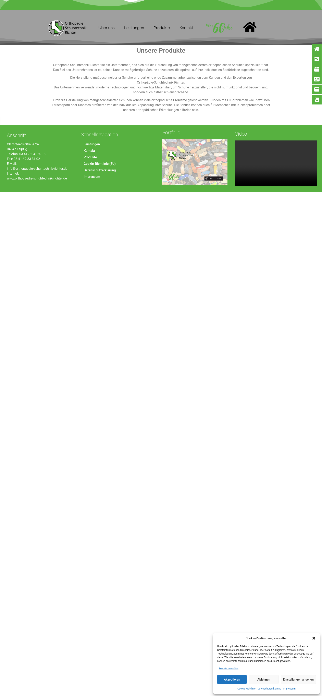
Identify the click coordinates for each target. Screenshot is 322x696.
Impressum (289, 688)
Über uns (106, 27)
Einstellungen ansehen (298, 679)
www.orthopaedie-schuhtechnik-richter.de (37, 688)
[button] (314, 638)
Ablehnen (263, 679)
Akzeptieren (232, 679)
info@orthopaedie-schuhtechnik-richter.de (37, 678)
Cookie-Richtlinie (246, 688)
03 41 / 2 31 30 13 (32, 664)
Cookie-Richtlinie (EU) (100, 673)
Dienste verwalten (228, 668)
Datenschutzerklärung (269, 688)
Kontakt (186, 27)
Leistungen (134, 27)
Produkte (162, 27)
